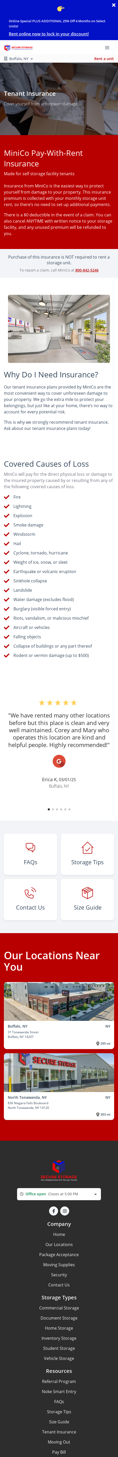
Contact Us (59, 1285)
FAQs (59, 1401)
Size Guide (59, 1422)
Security (59, 1275)
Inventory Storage (59, 1338)
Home (59, 1234)
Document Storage (59, 1318)
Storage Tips (59, 1412)
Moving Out (59, 1442)
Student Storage (59, 1348)
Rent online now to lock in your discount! (49, 34)
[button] (49, 809)
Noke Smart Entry (59, 1391)
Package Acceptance (59, 1254)
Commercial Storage (59, 1308)
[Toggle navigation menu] (109, 47)
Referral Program (59, 1381)
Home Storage (59, 1328)
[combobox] (59, 1194)
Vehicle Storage (59, 1358)
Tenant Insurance (59, 1432)
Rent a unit (104, 58)
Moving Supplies (59, 1265)
